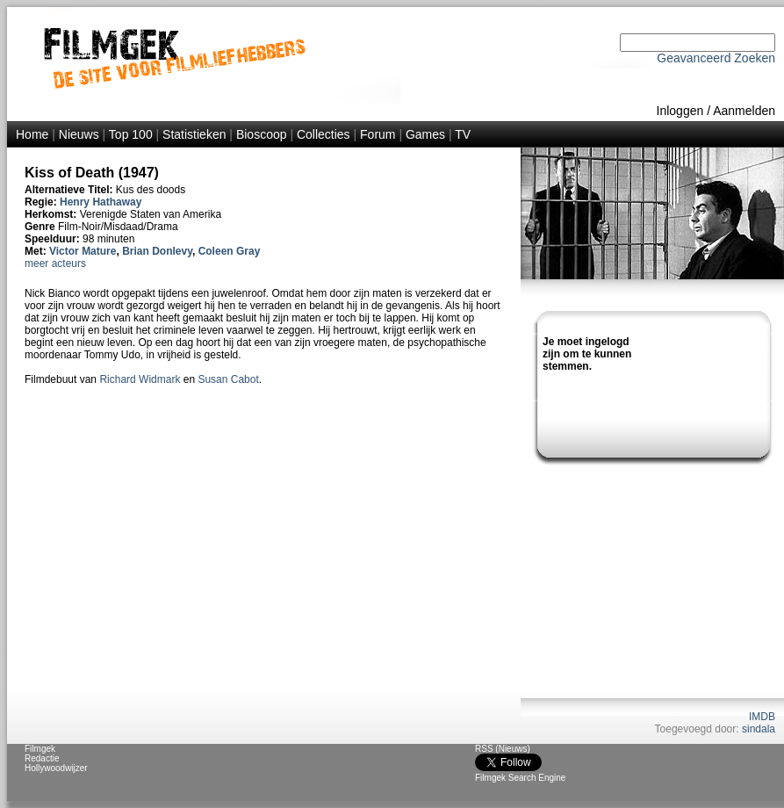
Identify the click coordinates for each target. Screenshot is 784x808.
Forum (377, 134)
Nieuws (79, 134)
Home (32, 134)
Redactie (42, 758)
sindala (758, 729)
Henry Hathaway (100, 202)
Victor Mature (82, 251)
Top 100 (131, 134)
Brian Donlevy (157, 251)
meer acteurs (55, 263)
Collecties (323, 134)
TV (463, 134)
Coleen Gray (229, 251)
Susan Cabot (228, 379)
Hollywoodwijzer (56, 768)
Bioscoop (261, 134)
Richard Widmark (139, 379)
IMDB (762, 717)
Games (425, 134)
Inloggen (680, 111)
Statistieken (194, 134)
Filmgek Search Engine (520, 778)
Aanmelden (744, 111)
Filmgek (40, 749)
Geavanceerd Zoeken (716, 58)
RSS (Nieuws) (502, 749)
